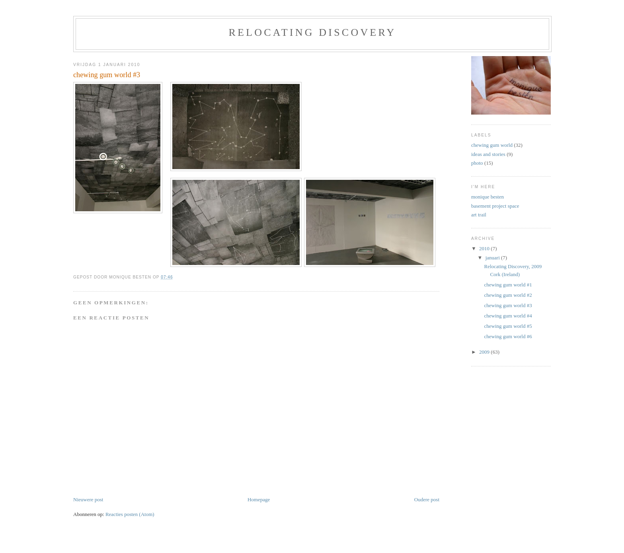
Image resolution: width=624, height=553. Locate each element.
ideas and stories (488, 154)
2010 (485, 248)
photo (477, 163)
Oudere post (426, 499)
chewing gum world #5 (508, 326)
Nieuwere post (88, 499)
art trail (478, 215)
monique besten (487, 197)
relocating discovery (312, 32)
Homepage (259, 499)
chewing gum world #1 (508, 285)
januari (493, 258)
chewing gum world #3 (508, 305)
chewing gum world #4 (508, 316)
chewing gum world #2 (508, 295)
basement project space (495, 206)
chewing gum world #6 (508, 336)
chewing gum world (492, 145)
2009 (485, 352)
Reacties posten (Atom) (129, 514)
